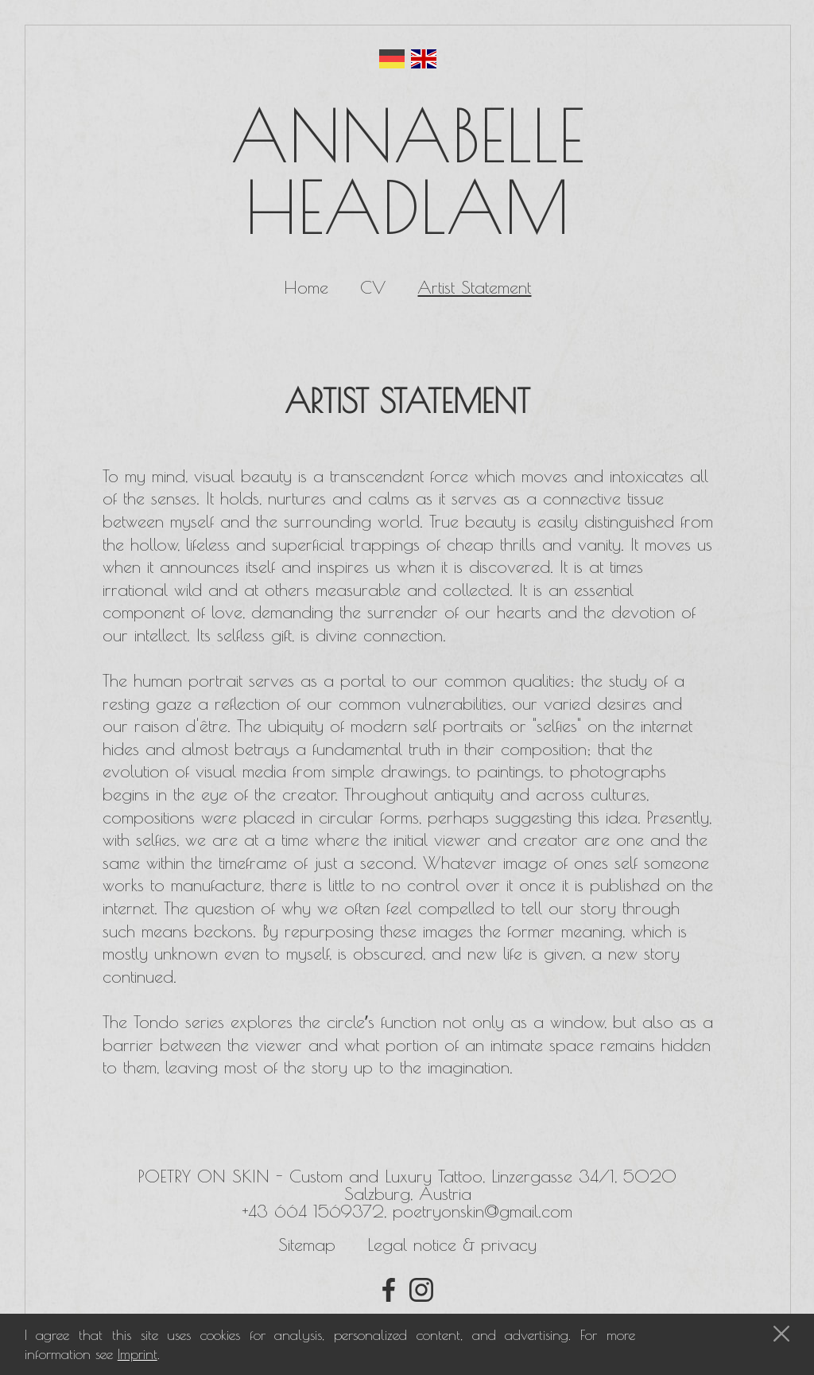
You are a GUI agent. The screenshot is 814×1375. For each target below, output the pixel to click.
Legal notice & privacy (452, 1244)
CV (373, 287)
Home (306, 287)
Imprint (137, 1354)
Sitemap (306, 1244)
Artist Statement (474, 287)
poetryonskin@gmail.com (482, 1211)
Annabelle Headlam (407, 171)
